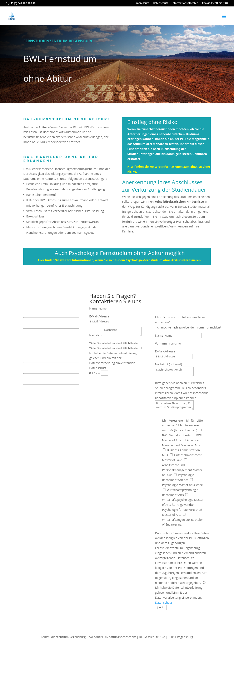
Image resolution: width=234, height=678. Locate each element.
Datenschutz (160, 3)
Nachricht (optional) (168, 364)
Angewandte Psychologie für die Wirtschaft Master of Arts (182, 510)
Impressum (142, 3)
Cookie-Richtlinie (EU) (215, 3)
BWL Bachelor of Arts (176, 435)
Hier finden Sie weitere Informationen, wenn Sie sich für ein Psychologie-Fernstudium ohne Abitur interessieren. (119, 260)
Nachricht (95, 335)
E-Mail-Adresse (99, 316)
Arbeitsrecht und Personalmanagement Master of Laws (182, 470)
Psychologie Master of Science (182, 485)
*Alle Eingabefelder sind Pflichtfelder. (114, 343)
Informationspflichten (185, 3)
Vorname (161, 343)
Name (93, 308)
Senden (101, 380)
